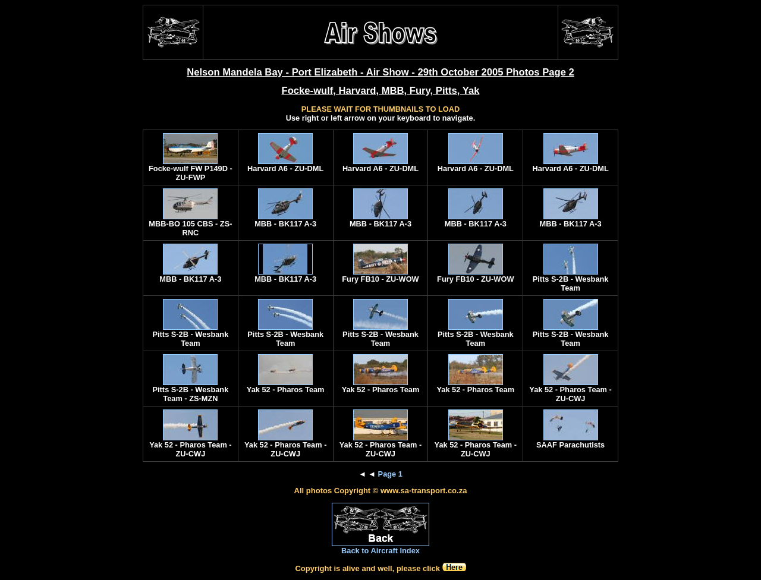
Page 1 (390, 473)
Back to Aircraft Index (380, 550)
